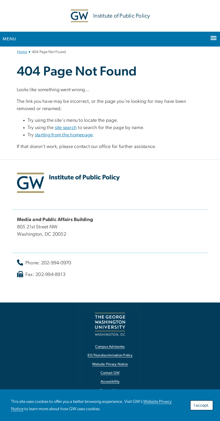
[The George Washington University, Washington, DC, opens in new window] (110, 324)
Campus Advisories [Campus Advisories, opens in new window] (110, 346)
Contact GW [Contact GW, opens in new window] (110, 373)
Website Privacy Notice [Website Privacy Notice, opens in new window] (110, 364)
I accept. (201, 405)
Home (22, 52)
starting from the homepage (64, 135)
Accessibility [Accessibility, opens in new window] (110, 381)
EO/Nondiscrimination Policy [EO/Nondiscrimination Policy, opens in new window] (110, 355)
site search (66, 127)
